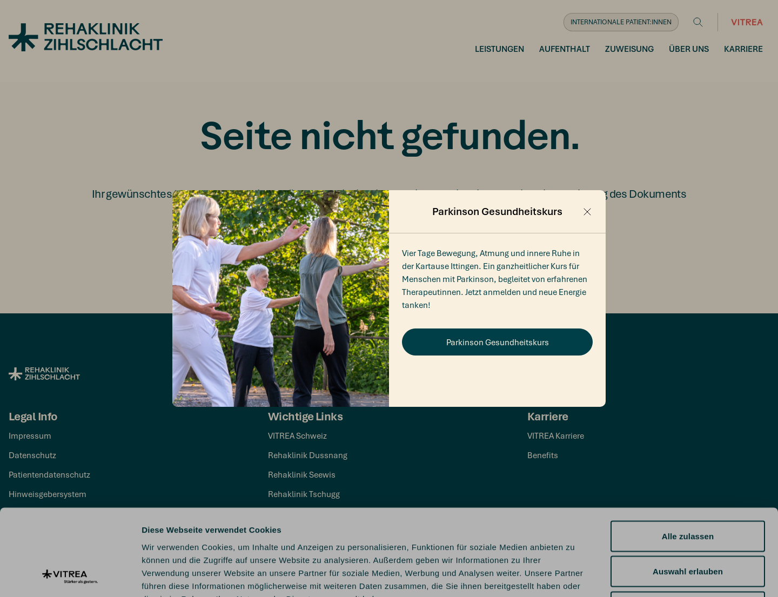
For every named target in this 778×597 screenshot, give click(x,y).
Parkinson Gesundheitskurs (497, 342)
